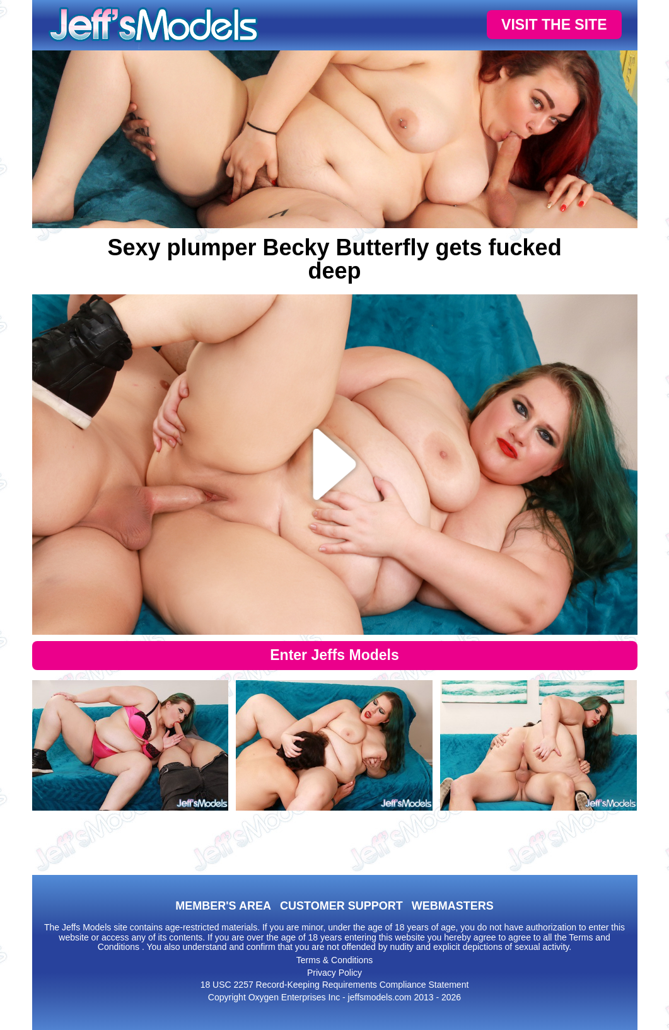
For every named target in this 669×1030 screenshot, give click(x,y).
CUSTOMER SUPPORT (341, 905)
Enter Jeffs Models (334, 655)
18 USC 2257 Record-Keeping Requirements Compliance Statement (335, 985)
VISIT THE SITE (554, 24)
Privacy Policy (334, 973)
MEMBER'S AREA (223, 905)
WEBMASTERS (453, 905)
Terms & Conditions (334, 960)
